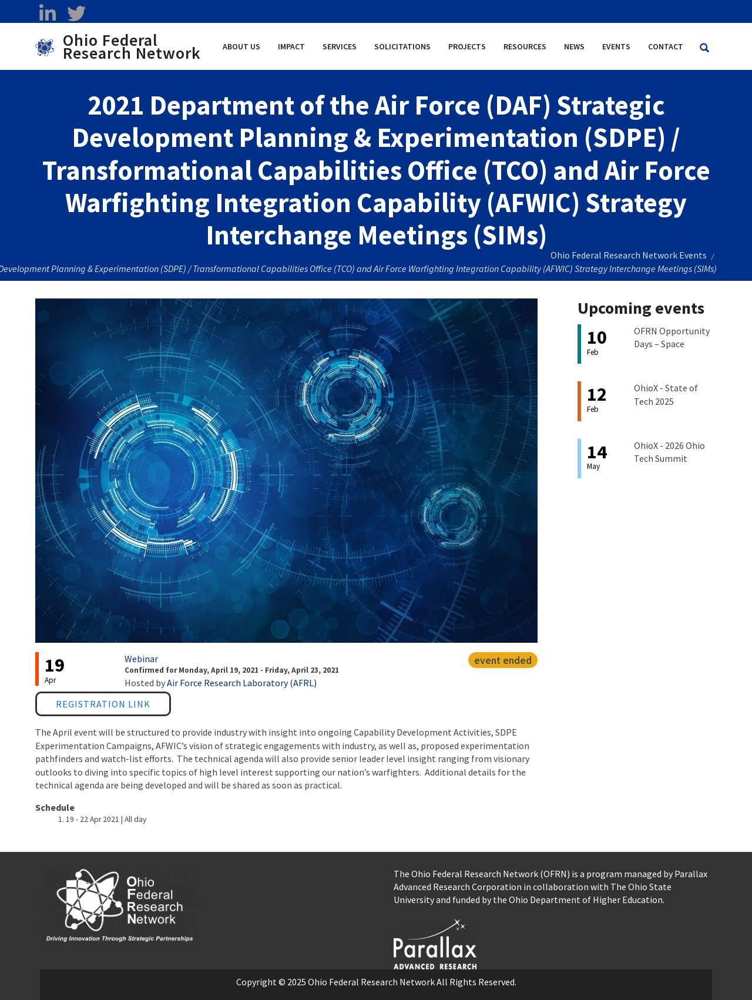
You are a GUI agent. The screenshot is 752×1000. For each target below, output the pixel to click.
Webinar (141, 659)
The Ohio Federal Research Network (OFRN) (482, 874)
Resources (524, 46)
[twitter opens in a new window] (76, 13)
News (574, 46)
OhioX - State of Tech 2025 (666, 394)
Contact (665, 46)
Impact (291, 46)
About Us (241, 46)
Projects (467, 46)
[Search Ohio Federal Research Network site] (704, 48)
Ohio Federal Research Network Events (628, 255)
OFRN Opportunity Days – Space (672, 337)
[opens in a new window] (435, 942)
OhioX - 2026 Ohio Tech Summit (669, 451)
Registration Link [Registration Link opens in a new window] (103, 704)
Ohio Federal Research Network (132, 46)
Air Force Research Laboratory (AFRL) (242, 683)
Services (340, 46)
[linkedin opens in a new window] (47, 13)
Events (616, 46)
